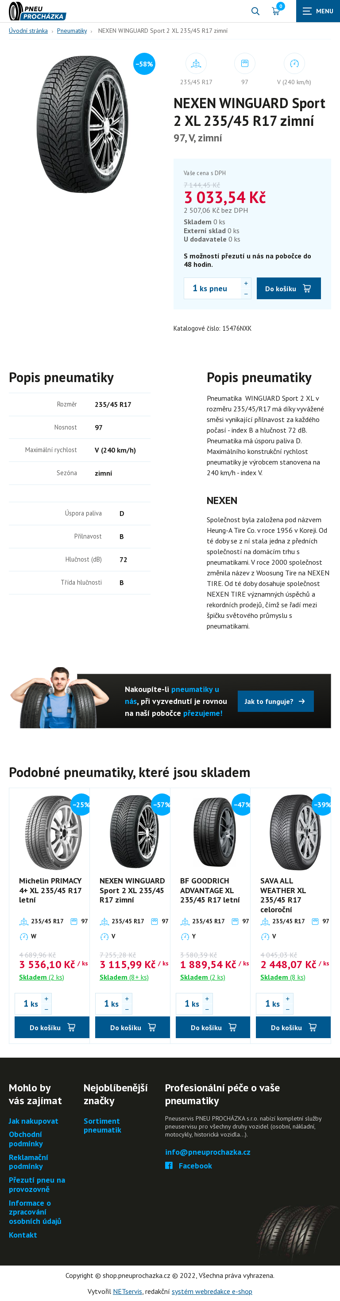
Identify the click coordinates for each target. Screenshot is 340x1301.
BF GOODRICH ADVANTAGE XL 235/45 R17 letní (210, 890)
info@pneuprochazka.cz (208, 1152)
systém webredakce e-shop (212, 1291)
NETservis (127, 1291)
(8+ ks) (124, 977)
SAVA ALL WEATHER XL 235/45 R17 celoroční (283, 894)
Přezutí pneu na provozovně (37, 1185)
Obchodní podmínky (26, 1139)
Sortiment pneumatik (102, 1126)
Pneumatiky (72, 31)
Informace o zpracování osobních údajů (35, 1212)
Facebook (188, 1166)
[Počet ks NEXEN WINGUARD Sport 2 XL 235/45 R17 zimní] (190, 288)
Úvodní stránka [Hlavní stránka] (28, 31)
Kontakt (23, 1235)
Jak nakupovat (33, 1121)
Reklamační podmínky (28, 1162)
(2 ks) (41, 977)
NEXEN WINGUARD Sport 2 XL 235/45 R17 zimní (132, 890)
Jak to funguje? (269, 701)
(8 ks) (282, 977)
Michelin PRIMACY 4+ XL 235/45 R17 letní (50, 890)
